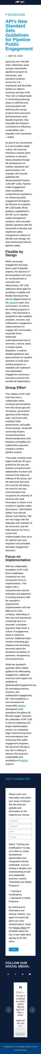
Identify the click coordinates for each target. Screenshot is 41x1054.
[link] (20, 987)
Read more (20, 1034)
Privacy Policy (20, 927)
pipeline (13, 302)
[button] (8, 1010)
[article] (20, 1009)
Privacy (24, 1050)
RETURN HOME (16, 14)
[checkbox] (20, 896)
